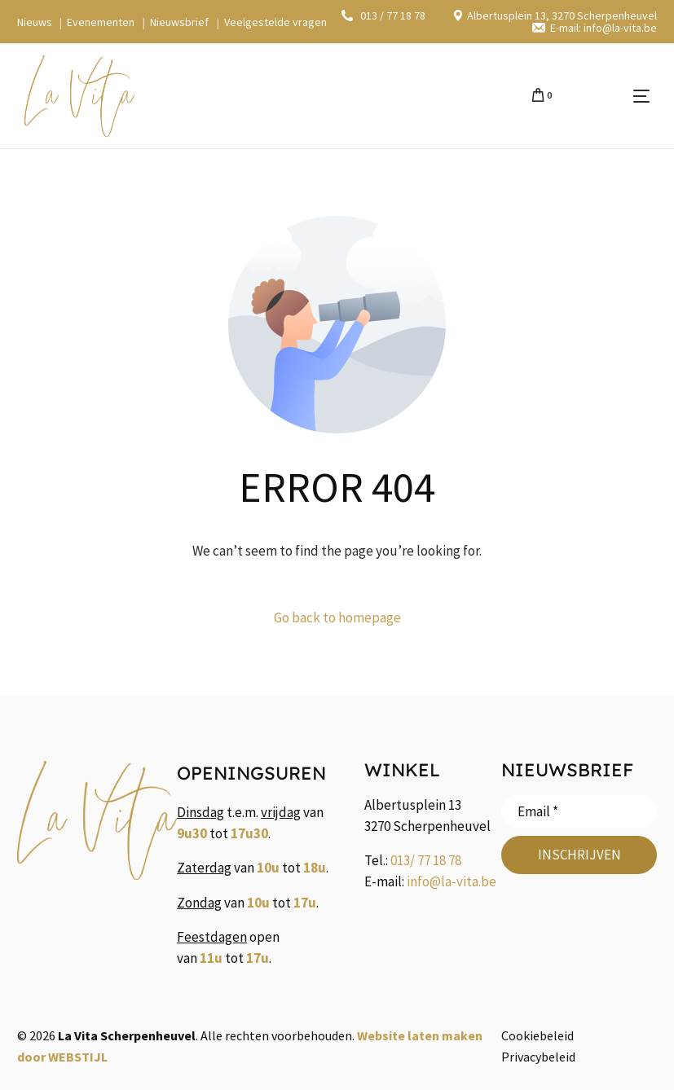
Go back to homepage (337, 617)
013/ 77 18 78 (425, 860)
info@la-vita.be (451, 881)
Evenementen (100, 22)
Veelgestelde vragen (275, 22)
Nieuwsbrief (179, 22)
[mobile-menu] (609, 96)
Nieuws (34, 22)
